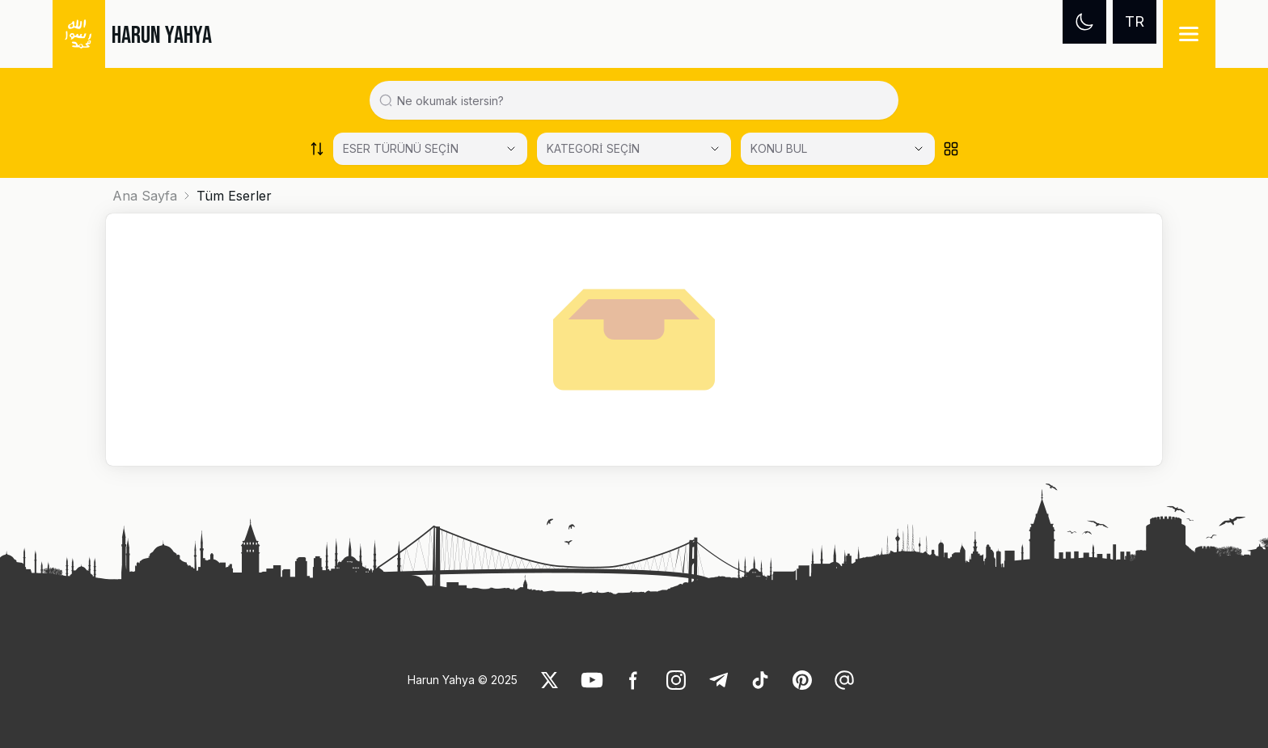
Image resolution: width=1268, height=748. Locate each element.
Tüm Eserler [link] (234, 196)
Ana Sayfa (144, 196)
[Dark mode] (1084, 22)
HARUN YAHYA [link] (162, 35)
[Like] (550, 680)
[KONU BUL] (837, 149)
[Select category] (430, 149)
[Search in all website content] (640, 100)
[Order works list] (317, 149)
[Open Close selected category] (919, 149)
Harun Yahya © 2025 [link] (463, 680)
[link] (550, 680)
